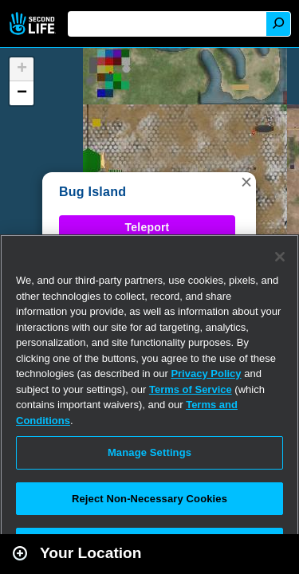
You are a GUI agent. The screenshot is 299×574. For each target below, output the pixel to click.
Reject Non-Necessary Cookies (149, 499)
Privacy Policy (206, 373)
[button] (246, 181)
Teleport (147, 227)
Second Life (34, 23)
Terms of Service (190, 389)
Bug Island (92, 192)
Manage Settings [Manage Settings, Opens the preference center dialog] (149, 452)
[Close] (279, 256)
